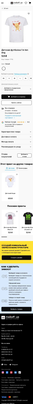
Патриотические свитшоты (18, 385)
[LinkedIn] (15, 372)
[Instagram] (2, 372)
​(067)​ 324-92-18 (6, 354)
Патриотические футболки (9, 390)
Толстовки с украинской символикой (12, 387)
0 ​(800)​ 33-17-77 (6, 349)
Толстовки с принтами (8, 380)
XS (3, 78)
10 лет (6, 8)
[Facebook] (7, 372)
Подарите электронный (13, 117)
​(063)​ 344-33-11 (6, 352)
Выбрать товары (16, 309)
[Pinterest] (11, 372)
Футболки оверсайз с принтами (10, 392)
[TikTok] (19, 372)
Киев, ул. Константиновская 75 (11, 330)
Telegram (13, 364)
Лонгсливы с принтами (8, 382)
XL (26, 78)
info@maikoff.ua (6, 360)
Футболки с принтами (14, 377)
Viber (4, 364)
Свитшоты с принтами (22, 380)
